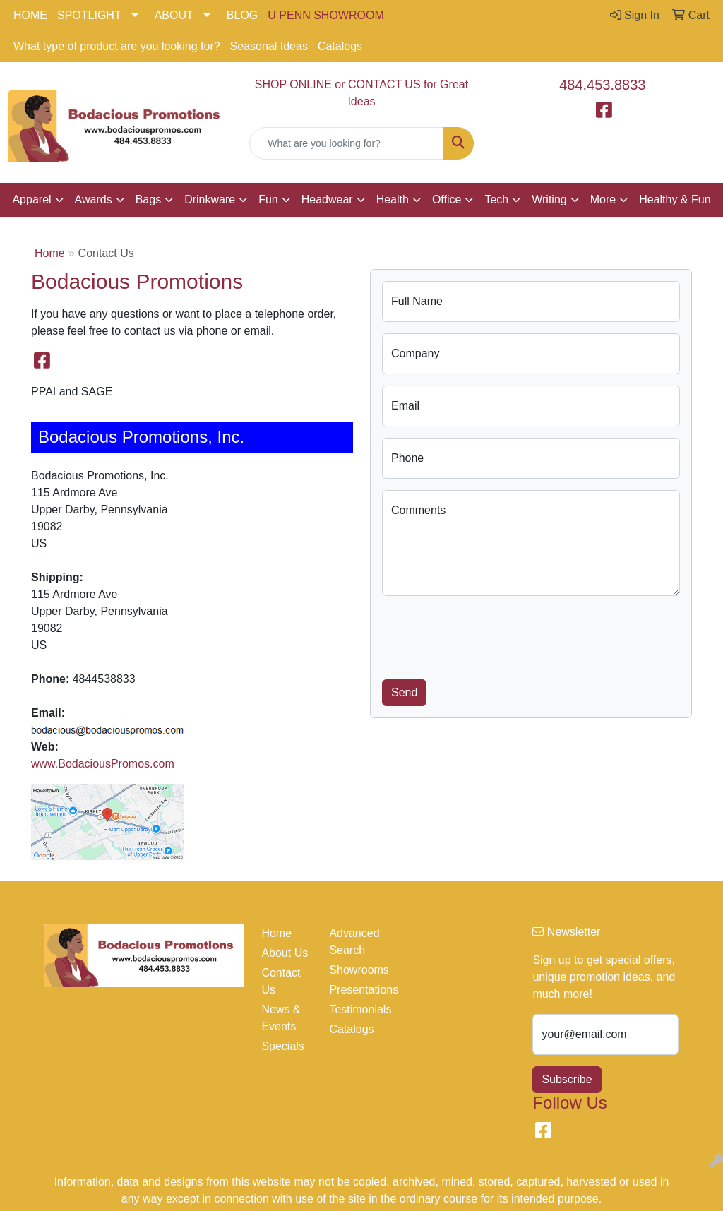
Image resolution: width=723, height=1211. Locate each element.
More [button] (603, 199)
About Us (284, 953)
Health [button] (392, 199)
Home (50, 253)
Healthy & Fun (674, 199)
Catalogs (340, 46)
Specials (282, 1046)
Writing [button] (549, 199)
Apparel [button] (31, 199)
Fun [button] (268, 199)
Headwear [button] (327, 199)
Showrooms (354, 970)
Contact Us (280, 981)
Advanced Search (354, 941)
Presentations (354, 990)
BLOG (242, 15)
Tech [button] (496, 199)
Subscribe (567, 1079)
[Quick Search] (346, 143)
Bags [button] (148, 199)
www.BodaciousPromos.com (102, 764)
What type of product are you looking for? (116, 46)
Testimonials (354, 1009)
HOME (30, 15)
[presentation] (489, 634)
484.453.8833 (602, 85)
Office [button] (447, 199)
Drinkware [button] (209, 199)
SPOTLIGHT (89, 15)
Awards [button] (93, 199)
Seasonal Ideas (269, 46)
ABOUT (174, 15)
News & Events (280, 1017)
